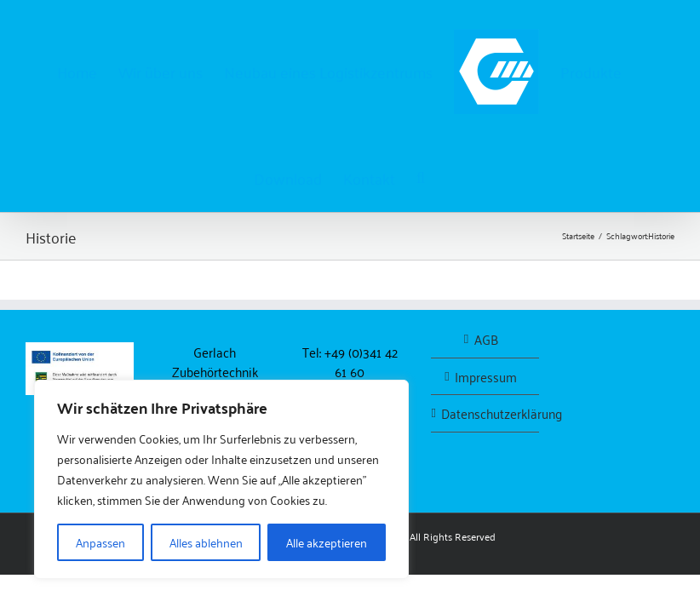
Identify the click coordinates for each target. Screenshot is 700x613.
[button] (420, 176)
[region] (221, 479)
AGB (486, 339)
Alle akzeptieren (326, 542)
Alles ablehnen (206, 542)
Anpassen (100, 542)
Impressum (486, 377)
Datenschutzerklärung (486, 413)
